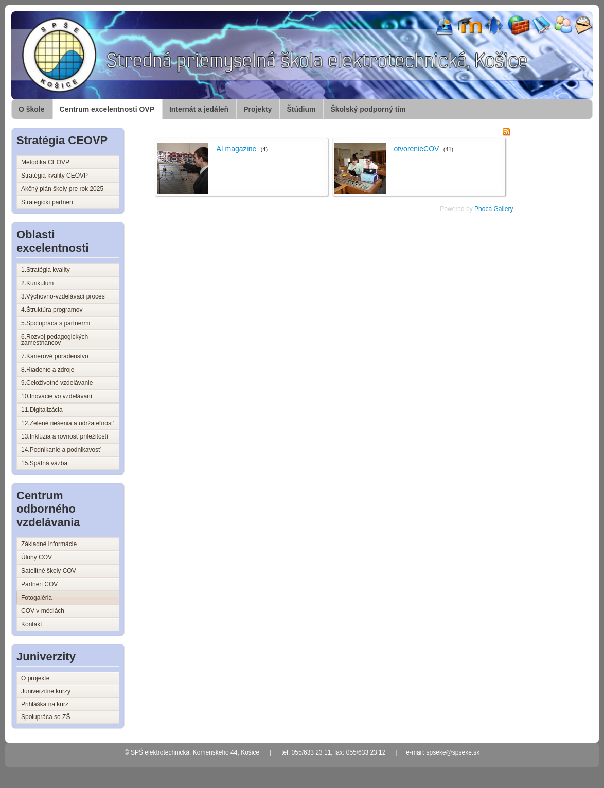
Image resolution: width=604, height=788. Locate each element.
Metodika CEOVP (45, 162)
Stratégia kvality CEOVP (54, 175)
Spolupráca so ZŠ (45, 717)
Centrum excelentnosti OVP (107, 109)
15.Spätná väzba (44, 463)
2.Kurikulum (37, 283)
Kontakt (31, 624)
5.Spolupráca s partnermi (55, 323)
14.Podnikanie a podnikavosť (61, 449)
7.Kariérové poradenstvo (54, 356)
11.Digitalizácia (42, 409)
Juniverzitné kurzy (45, 691)
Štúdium (301, 109)
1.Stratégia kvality (45, 269)
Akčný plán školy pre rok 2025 (62, 188)
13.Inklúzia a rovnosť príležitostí (64, 436)
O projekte (35, 678)
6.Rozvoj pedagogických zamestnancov (54, 339)
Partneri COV (39, 584)
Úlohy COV (36, 557)
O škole (32, 109)
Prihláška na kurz (44, 704)
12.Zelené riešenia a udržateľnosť (67, 423)
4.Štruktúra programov (51, 309)
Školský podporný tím (367, 109)
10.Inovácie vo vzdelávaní (56, 396)
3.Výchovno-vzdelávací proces (63, 296)
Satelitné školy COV (48, 570)
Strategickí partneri (47, 202)
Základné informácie (49, 544)
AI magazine (236, 149)
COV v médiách (42, 611)
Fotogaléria (36, 597)
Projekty (257, 109)
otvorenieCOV (416, 149)
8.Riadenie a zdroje (47, 369)
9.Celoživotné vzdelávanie (57, 383)
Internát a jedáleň (198, 109)
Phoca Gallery (493, 209)
